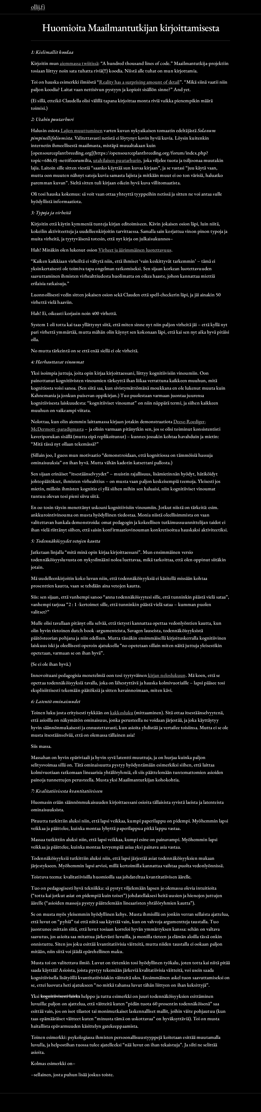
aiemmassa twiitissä (79, 63)
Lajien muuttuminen (82, 130)
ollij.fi (38, 6)
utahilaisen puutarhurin (117, 160)
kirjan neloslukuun (167, 675)
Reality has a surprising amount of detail (139, 82)
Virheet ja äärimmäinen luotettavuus (134, 250)
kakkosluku (121, 712)
